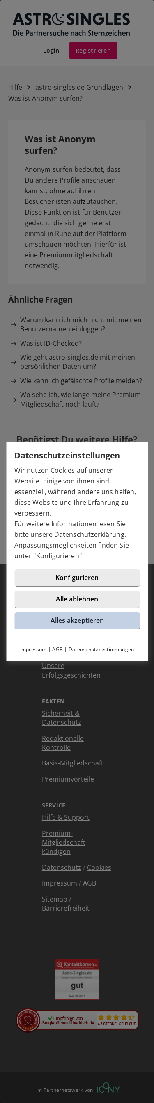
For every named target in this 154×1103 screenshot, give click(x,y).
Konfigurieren (57, 555)
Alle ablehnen (77, 599)
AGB (57, 649)
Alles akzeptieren (77, 620)
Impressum (33, 649)
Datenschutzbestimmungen (101, 649)
